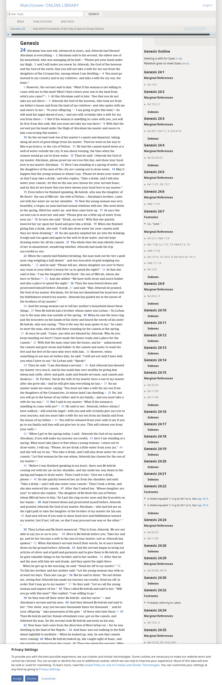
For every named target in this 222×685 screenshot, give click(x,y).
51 (69, 538)
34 (25, 370)
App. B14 (197, 498)
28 (25, 311)
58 (69, 598)
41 (79, 425)
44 (22, 456)
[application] (111, 34)
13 (62, 165)
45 (25, 470)
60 (67, 611)
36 (43, 383)
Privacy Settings (49, 669)
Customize (48, 678)
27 (85, 292)
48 (43, 507)
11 (74, 146)
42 (25, 438)
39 (64, 406)
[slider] (111, 34)
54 (34, 566)
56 (74, 584)
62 (25, 634)
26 (90, 288)
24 (111, 274)
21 (74, 247)
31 (41, 338)
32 (53, 347)
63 (70, 639)
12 (72, 155)
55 (119, 575)
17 (109, 215)
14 (119, 169)
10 (25, 137)
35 (86, 370)
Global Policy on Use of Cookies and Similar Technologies (122, 665)
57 (78, 593)
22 (25, 260)
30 (94, 320)
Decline (32, 678)
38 (117, 397)
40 (76, 411)
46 (35, 484)
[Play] (8, 34)
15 (25, 197)
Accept (17, 678)
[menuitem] (212, 14)
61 (22, 625)
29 (32, 315)
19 (95, 228)
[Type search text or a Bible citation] (44, 13)
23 (42, 269)
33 (103, 356)
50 (25, 534)
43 (91, 443)
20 (56, 238)
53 (94, 552)
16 (76, 206)
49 (38, 520)
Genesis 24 (16, 29)
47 (62, 493)
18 (43, 224)
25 (61, 283)
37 (116, 388)
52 (53, 548)
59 (25, 607)
